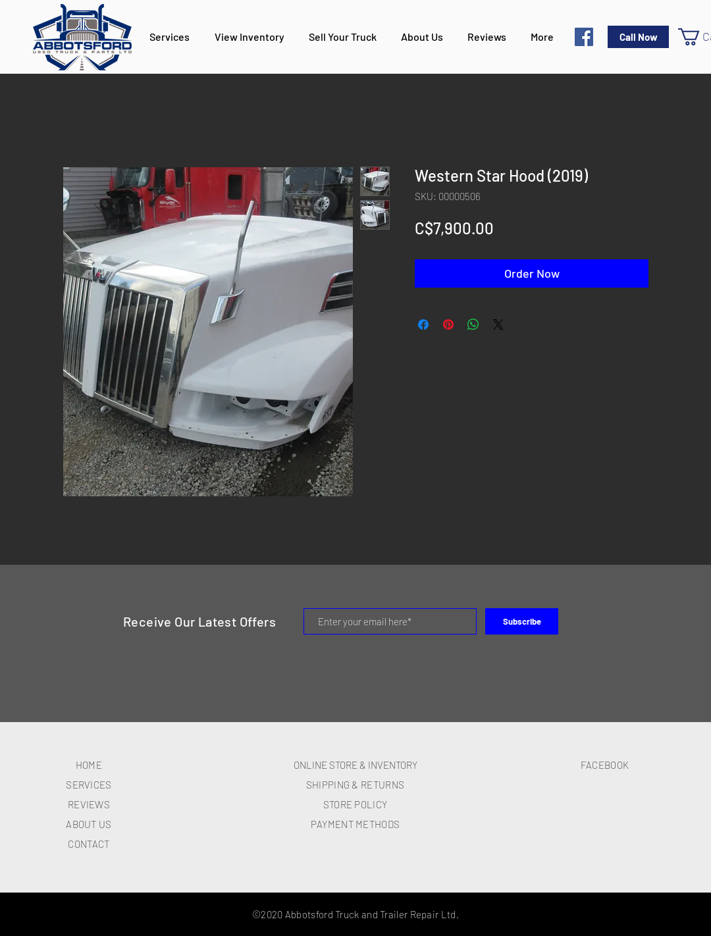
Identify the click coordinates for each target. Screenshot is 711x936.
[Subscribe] (521, 621)
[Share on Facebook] (423, 324)
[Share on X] (498, 324)
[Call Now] (638, 37)
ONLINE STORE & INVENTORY (355, 765)
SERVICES (88, 785)
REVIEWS (89, 804)
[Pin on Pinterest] (448, 324)
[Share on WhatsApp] (473, 324)
